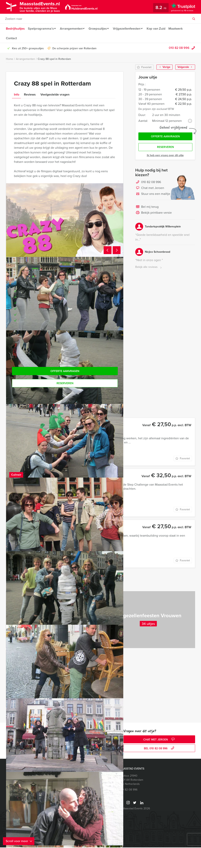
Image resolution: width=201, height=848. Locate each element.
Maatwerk (180, 28)
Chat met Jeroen (149, 189)
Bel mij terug (147, 208)
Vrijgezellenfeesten (129, 28)
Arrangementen (72, 28)
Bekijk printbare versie (153, 214)
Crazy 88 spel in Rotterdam (54, 59)
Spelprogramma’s (40, 28)
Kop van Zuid (160, 28)
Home (9, 59)
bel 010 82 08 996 (159, 749)
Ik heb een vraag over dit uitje (165, 157)
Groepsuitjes (99, 28)
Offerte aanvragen (165, 137)
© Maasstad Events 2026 (134, 809)
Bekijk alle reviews (149, 268)
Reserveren (165, 149)
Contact (11, 38)
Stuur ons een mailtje (152, 195)
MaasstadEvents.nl (42, 6)
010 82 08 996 (179, 48)
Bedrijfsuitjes (15, 28)
